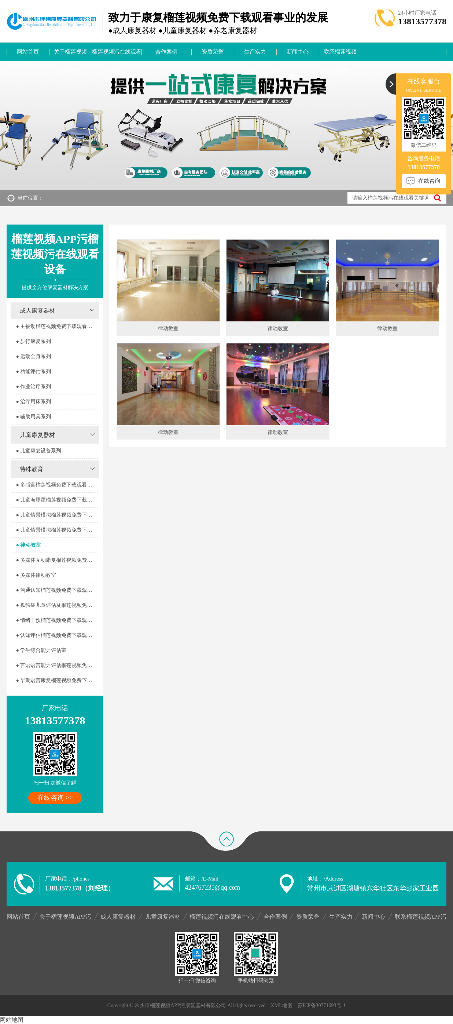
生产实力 (255, 52)
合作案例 (166, 52)
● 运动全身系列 (33, 356)
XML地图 (281, 1005)
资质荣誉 (213, 52)
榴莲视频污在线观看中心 (116, 55)
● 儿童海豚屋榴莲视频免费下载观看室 (56, 500)
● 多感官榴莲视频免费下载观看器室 (56, 485)
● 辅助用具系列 (33, 416)
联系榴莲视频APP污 (340, 55)
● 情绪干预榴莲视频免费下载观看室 (56, 620)
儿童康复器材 (37, 435)
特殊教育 (31, 469)
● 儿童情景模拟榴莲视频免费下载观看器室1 (56, 515)
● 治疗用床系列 (33, 401)
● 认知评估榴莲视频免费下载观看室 (56, 635)
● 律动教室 (28, 545)
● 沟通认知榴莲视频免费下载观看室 (56, 590)
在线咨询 (429, 181)
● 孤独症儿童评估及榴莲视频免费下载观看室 (56, 605)
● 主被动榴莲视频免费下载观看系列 (56, 326)
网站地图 (11, 1020)
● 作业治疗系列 (33, 386)
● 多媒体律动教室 (36, 575)
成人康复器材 (37, 310)
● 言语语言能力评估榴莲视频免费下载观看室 (56, 665)
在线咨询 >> (55, 797)
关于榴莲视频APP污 (70, 55)
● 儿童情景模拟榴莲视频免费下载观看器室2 (56, 530)
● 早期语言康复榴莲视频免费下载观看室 (56, 680)
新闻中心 (298, 52)
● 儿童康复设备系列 (38, 450)
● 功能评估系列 (33, 371)
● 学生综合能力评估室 (41, 650)
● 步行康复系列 (33, 341)
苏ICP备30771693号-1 (322, 1005)
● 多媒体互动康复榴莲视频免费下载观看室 (56, 560)
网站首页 (28, 52)
